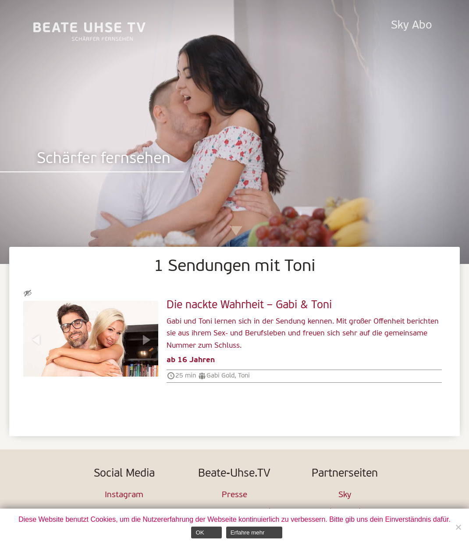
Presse (234, 495)
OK (199, 532)
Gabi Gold (220, 375)
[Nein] (458, 527)
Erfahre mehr (248, 532)
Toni (244, 375)
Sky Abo (411, 25)
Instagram (124, 495)
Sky (344, 495)
